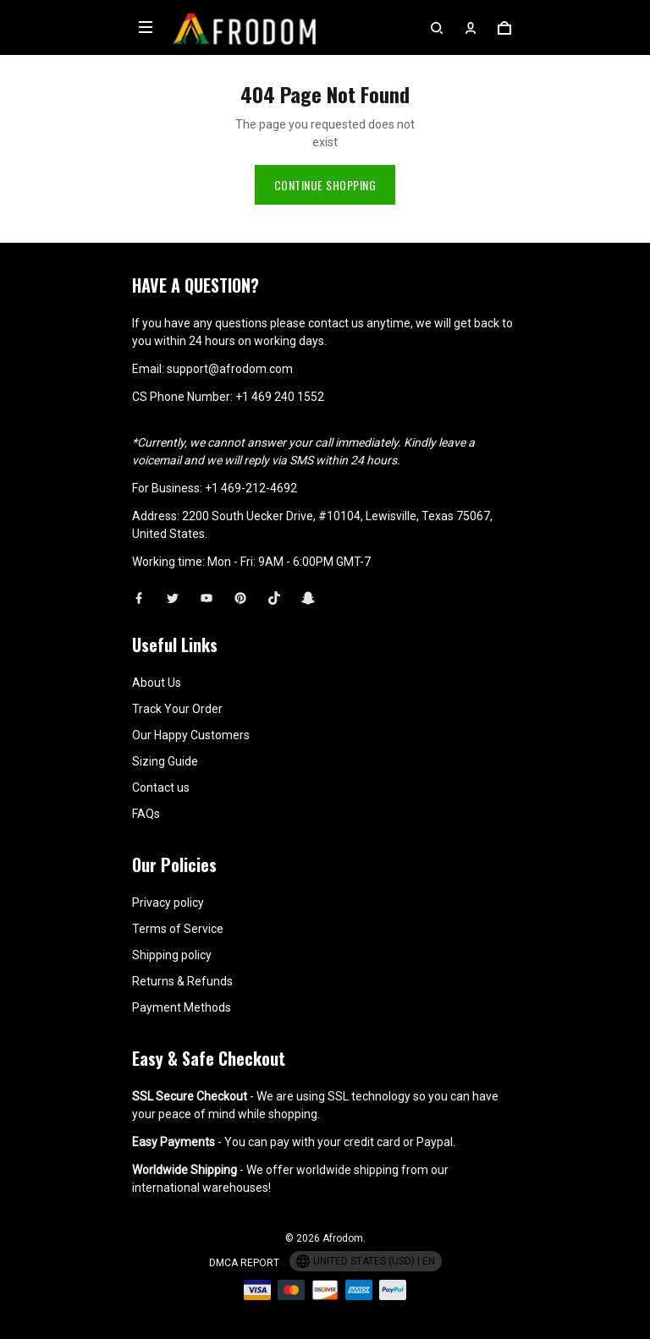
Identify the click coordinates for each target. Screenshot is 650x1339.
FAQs (146, 813)
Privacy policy (168, 902)
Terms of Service (177, 929)
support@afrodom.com (230, 369)
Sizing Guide (165, 761)
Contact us (161, 787)
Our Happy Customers (191, 735)
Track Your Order (177, 709)
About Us (156, 682)
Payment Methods (181, 1007)
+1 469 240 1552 (279, 396)
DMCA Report (244, 1263)
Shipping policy (172, 955)
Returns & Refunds (182, 981)
